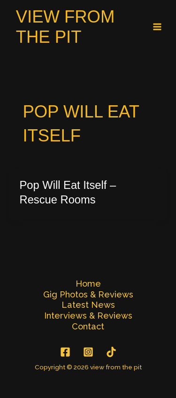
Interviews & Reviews (88, 315)
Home (88, 284)
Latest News (88, 305)
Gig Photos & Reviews (88, 294)
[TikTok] (111, 352)
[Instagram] (88, 352)
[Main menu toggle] (157, 27)
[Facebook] (65, 352)
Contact (88, 326)
